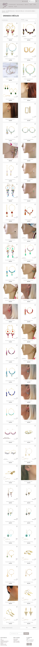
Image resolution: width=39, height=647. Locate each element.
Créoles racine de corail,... (28, 320)
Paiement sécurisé (4, 642)
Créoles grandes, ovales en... (28, 99)
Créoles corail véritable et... (10, 320)
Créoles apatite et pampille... (10, 280)
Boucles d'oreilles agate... (10, 99)
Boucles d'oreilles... (10, 38)
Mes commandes (17, 642)
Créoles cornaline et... (29, 219)
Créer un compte (16, 641)
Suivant (35, 627)
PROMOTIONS (11, 6)
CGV (1, 639)
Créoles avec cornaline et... (10, 219)
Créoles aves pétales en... (10, 441)
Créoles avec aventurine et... (29, 199)
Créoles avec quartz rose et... (10, 179)
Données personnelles (5, 641)
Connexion (15, 640)
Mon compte (16, 639)
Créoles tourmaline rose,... (10, 360)
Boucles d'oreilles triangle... (29, 622)
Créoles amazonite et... (10, 421)
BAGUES (31, 4)
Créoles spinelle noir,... (29, 421)
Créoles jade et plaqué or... (28, 78)
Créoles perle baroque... (10, 501)
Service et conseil (4, 645)
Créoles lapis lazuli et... (10, 400)
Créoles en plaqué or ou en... (10, 58)
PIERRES (34, 4)
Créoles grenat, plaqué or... (29, 38)
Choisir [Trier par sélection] (30, 20)
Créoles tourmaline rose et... (29, 260)
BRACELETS (26, 4)
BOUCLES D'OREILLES (20, 4)
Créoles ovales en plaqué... (28, 58)
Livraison (2, 640)
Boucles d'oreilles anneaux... (29, 239)
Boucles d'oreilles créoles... (29, 441)
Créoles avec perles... (10, 461)
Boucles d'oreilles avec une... (10, 481)
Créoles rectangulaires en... (10, 119)
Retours (2, 643)
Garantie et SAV (3, 644)
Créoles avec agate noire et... (10, 239)
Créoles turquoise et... (29, 380)
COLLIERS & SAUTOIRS (12, 4)
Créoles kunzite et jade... (10, 78)
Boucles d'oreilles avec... (28, 461)
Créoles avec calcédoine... (28, 179)
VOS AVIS (15, 6)
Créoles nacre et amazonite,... (10, 139)
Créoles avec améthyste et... (29, 159)
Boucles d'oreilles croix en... (29, 602)
